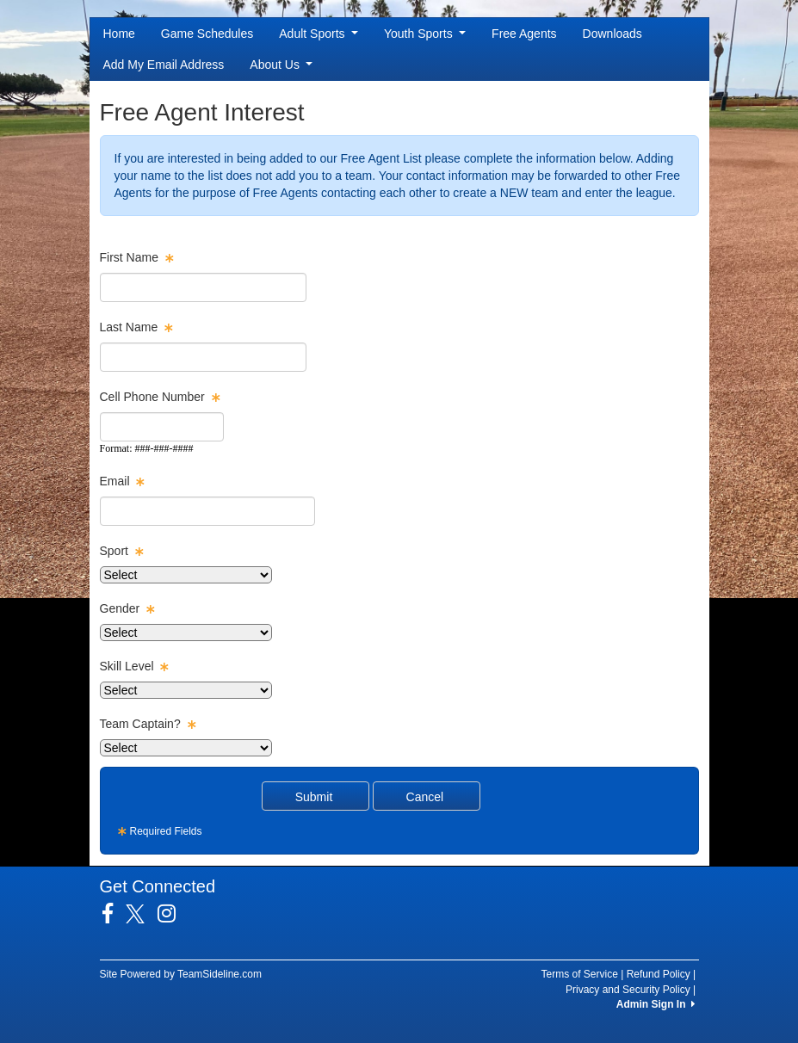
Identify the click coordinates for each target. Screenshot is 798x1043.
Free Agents (524, 33)
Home (119, 33)
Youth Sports (425, 33)
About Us (281, 64)
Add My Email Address (164, 64)
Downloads (612, 33)
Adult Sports (318, 33)
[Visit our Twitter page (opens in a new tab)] (142, 913)
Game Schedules (207, 33)
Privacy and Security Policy (628, 990)
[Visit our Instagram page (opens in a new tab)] (173, 914)
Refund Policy (658, 974)
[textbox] (203, 287)
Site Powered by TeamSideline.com (181, 974)
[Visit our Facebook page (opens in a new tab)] (114, 914)
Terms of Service (579, 974)
